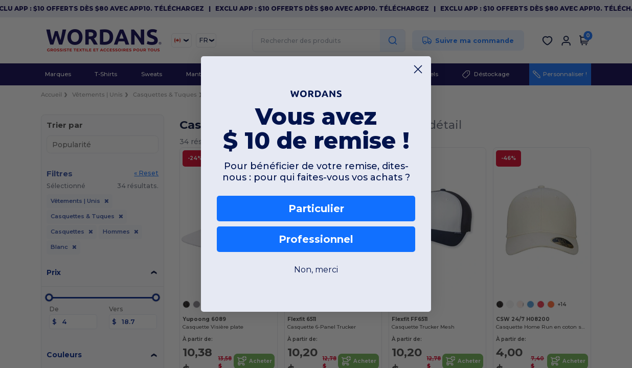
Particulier (316, 208)
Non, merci (316, 269)
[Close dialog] (418, 69)
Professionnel (316, 239)
